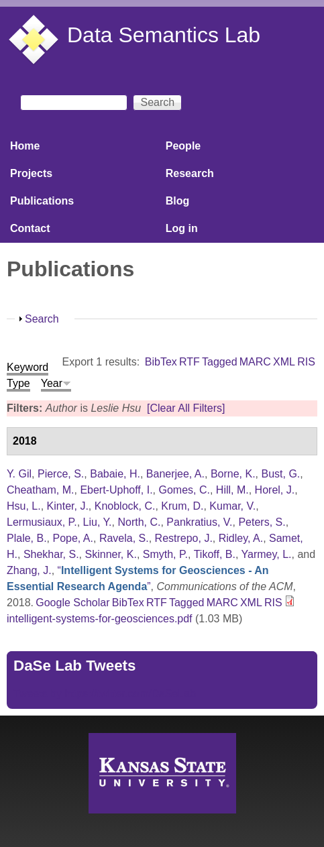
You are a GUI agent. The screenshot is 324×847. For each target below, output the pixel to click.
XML (284, 362)
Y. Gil (19, 473)
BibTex (161, 362)
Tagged (219, 362)
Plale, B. (27, 538)
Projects (31, 173)
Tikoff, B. (214, 554)
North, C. (138, 522)
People (183, 146)
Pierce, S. (61, 473)
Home (25, 146)
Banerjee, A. (175, 473)
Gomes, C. (183, 490)
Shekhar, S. (51, 554)
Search (42, 319)
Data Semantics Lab (163, 35)
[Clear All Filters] (186, 408)
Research (190, 173)
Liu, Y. (97, 522)
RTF (189, 362)
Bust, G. (280, 473)
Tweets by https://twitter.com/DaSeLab (104, 693)
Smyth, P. (165, 554)
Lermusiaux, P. (42, 522)
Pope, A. (72, 538)
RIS (306, 362)
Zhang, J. (29, 570)
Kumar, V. (232, 506)
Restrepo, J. (184, 538)
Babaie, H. (115, 473)
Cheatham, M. (40, 490)
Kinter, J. (68, 506)
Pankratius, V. (199, 522)
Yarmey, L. (266, 554)
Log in (182, 228)
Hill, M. (232, 490)
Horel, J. (275, 490)
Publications (42, 201)
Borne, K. (233, 473)
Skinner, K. (111, 554)
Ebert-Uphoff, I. (116, 490)
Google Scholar (72, 602)
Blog (178, 201)
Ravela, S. (124, 538)
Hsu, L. (24, 506)
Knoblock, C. (125, 506)
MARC (255, 362)
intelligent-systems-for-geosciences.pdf (100, 618)
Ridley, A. (241, 538)
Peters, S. (261, 522)
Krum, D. (182, 506)
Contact (30, 228)
